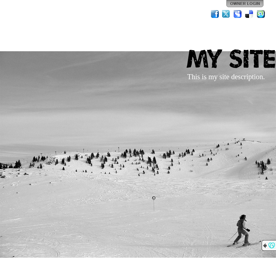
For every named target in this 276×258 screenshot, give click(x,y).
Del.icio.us (249, 14)
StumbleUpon (261, 14)
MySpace (238, 14)
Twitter (226, 14)
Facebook (215, 14)
